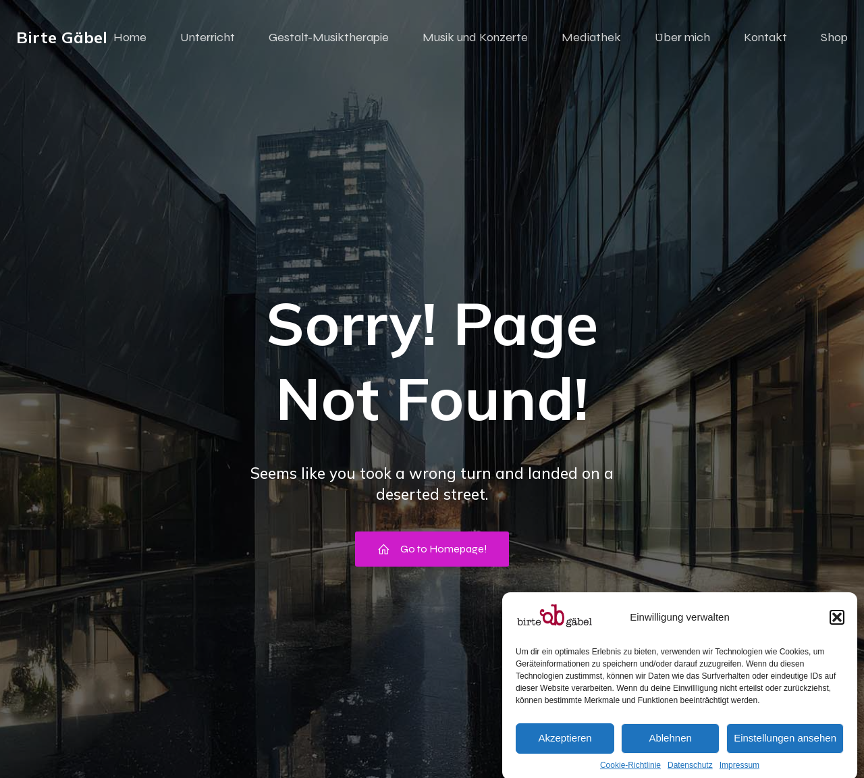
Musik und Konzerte (475, 37)
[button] (837, 626)
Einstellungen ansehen (785, 747)
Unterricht (207, 37)
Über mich (682, 37)
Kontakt (765, 37)
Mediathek (591, 37)
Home (129, 37)
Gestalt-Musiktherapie (329, 37)
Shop (834, 37)
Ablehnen (670, 747)
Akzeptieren (564, 747)
